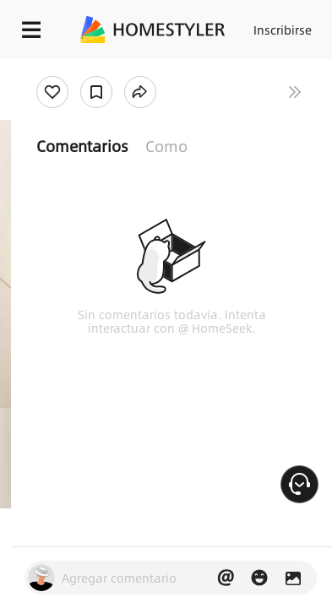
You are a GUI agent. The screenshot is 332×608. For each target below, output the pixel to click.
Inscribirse (282, 29)
